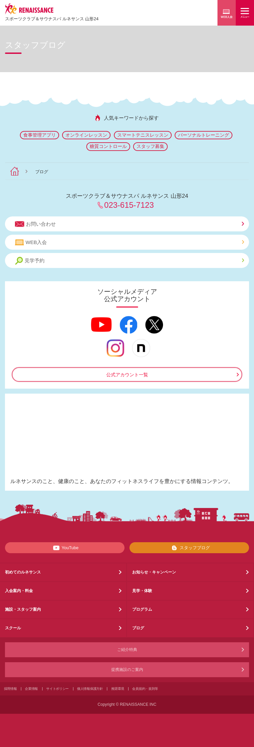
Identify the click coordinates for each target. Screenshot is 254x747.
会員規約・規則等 (145, 688)
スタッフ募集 (150, 146)
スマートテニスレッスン (142, 135)
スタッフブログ (189, 548)
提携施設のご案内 (127, 669)
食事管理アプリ (39, 135)
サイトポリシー (57, 688)
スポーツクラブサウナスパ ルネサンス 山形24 (52, 18)
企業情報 (31, 688)
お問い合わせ (129, 224)
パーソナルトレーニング (203, 135)
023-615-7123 (129, 204)
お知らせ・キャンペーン (154, 572)
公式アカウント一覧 (127, 374)
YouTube (64, 548)
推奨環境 (117, 688)
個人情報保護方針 (90, 688)
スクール (13, 628)
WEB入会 (129, 242)
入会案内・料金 (19, 590)
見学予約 (129, 261)
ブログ (138, 628)
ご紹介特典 (127, 649)
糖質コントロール (108, 146)
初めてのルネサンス (23, 572)
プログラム (142, 609)
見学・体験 (142, 590)
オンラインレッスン (86, 135)
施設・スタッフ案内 (23, 609)
